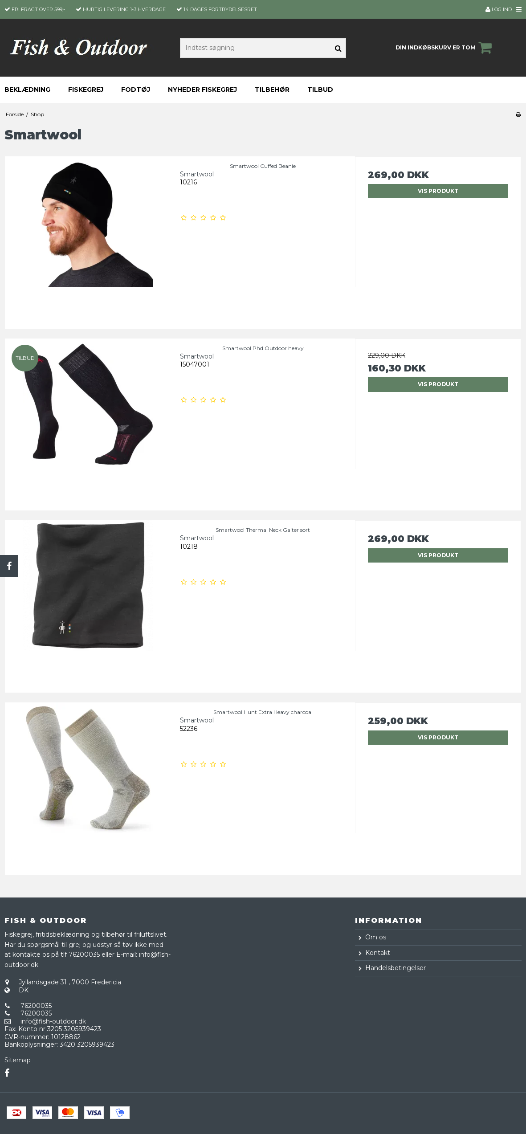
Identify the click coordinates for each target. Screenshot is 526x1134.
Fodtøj (135, 90)
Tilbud (320, 90)
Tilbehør (272, 90)
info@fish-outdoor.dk (53, 1021)
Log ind (498, 9)
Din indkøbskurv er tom (445, 48)
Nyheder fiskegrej (202, 90)
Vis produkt (438, 191)
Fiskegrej (85, 90)
